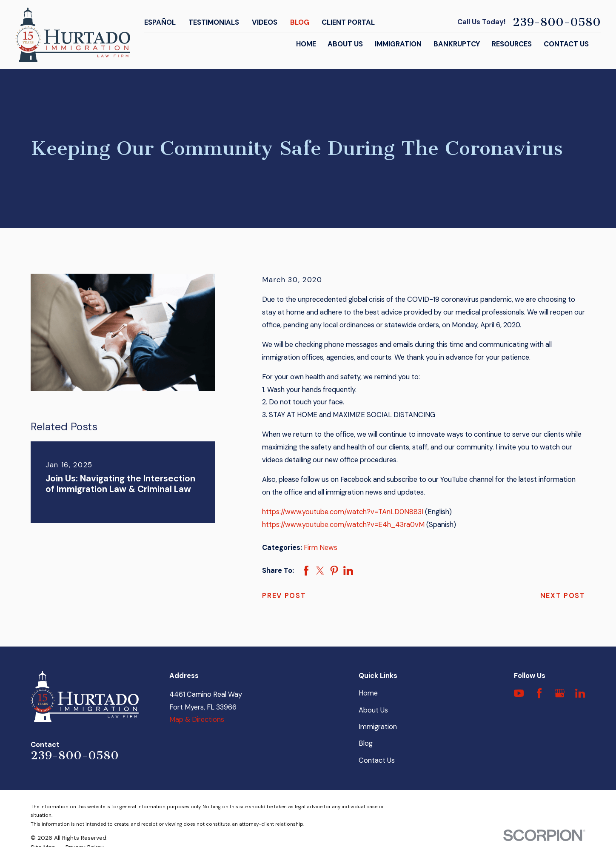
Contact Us (377, 760)
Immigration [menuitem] (398, 44)
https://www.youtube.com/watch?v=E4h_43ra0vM (343, 524)
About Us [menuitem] (345, 44)
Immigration (378, 726)
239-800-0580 (557, 22)
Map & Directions (196, 719)
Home (368, 693)
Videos (264, 22)
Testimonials (213, 22)
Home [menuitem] (306, 44)
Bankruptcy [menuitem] (456, 44)
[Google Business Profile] (560, 693)
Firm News (320, 547)
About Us (373, 710)
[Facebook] (539, 693)
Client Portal (348, 22)
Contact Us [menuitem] (566, 44)
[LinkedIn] (580, 693)
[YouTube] (519, 693)
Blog (299, 22)
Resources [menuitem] (512, 44)
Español (160, 22)
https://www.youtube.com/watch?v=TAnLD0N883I (342, 511)
